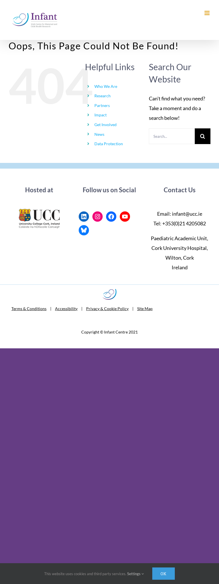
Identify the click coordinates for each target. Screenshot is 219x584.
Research (102, 95)
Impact (100, 114)
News (99, 134)
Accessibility (66, 308)
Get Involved (105, 124)
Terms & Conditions (28, 308)
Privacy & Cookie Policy (107, 308)
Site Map (145, 308)
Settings (135, 573)
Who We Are (105, 86)
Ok (164, 573)
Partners (102, 105)
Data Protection (108, 143)
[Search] (202, 136)
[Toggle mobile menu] (207, 13)
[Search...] (172, 136)
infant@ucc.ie (187, 214)
